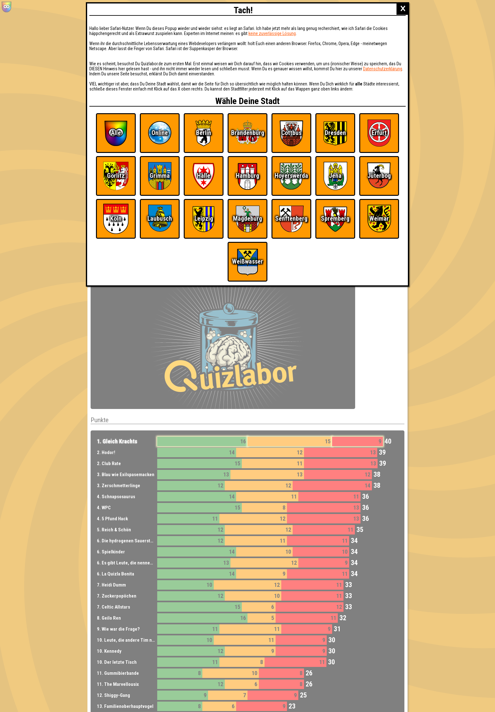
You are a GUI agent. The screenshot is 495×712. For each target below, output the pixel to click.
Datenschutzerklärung (382, 68)
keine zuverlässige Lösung (272, 33)
